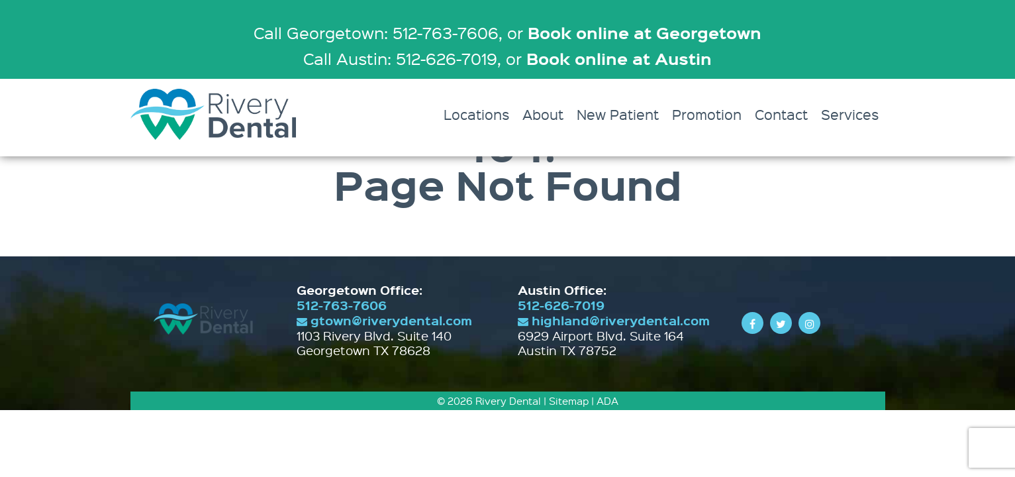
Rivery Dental (508, 400)
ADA (607, 400)
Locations (476, 114)
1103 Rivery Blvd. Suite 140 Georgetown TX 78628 (374, 343)
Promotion (707, 114)
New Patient (618, 114)
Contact (781, 114)
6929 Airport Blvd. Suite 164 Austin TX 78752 (601, 343)
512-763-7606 (342, 305)
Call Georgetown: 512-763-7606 (376, 32)
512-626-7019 (561, 305)
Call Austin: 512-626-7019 (400, 58)
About (542, 114)
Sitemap (569, 400)
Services (850, 114)
